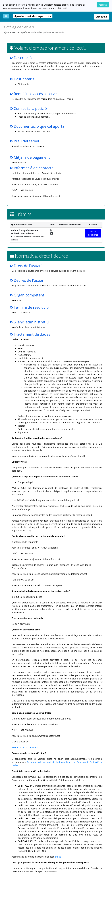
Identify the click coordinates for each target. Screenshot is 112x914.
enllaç (58, 856)
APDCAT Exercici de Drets (25, 747)
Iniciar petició (93, 233)
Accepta (103, 4)
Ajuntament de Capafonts (17, 32)
